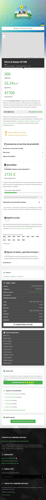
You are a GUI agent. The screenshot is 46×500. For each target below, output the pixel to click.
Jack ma (13, 276)
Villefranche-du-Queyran (12, 394)
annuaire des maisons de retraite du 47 (21, 228)
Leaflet (18, 57)
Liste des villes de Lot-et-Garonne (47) (14, 410)
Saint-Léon (8, 407)
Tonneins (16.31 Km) (12, 123)
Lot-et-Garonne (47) (21, 66)
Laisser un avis (35, 112)
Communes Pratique (9, 66)
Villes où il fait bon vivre (8, 458)
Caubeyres (8, 404)
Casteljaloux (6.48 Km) (23, 121)
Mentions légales (6, 495)
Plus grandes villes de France (10, 461)
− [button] (4, 37)
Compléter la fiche (23, 324)
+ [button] (4, 34)
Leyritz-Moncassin (10, 397)
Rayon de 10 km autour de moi (10, 463)
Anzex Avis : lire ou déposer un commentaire (15, 441)
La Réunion (8, 400)
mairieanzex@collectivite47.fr (35, 292)
